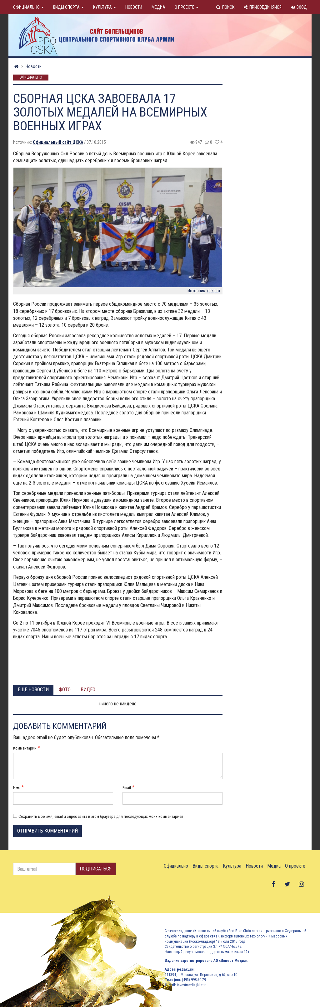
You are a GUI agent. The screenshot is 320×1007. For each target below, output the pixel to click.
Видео (88, 690)
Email (126, 787)
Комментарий (25, 748)
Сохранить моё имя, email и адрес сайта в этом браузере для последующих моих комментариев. (101, 816)
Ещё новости (33, 690)
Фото (65, 690)
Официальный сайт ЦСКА (58, 142)
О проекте (186, 7)
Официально (28, 7)
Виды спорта (68, 7)
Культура (104, 7)
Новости (133, 7)
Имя (16, 787)
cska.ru (213, 290)
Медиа (158, 7)
